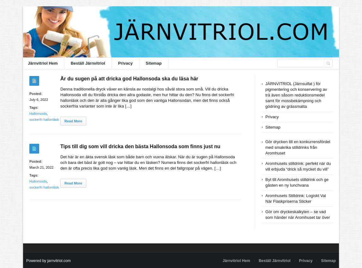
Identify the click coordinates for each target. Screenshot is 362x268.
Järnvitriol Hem (43, 63)
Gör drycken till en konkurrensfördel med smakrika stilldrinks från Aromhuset (297, 147)
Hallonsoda (38, 113)
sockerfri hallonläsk (44, 119)
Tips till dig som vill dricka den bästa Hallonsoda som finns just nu (140, 146)
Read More (73, 121)
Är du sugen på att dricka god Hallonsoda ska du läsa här (129, 78)
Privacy (125, 63)
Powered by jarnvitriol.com (48, 261)
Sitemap (154, 63)
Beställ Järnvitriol (88, 63)
